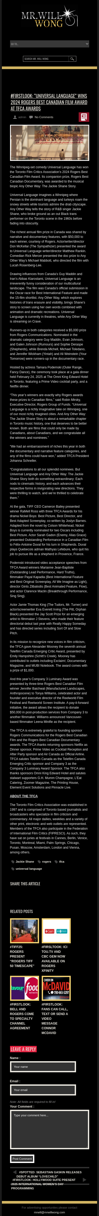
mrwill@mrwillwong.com (49, 1212)
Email (15, 1081)
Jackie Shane (25, 861)
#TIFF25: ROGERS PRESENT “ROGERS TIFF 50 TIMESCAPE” (22, 956)
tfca (61, 861)
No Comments (44, 117)
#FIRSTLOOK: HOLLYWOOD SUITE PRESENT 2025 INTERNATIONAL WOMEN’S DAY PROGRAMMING (43, 1184)
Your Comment (22, 1106)
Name (15, 1058)
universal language (29, 868)
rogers (46, 861)
